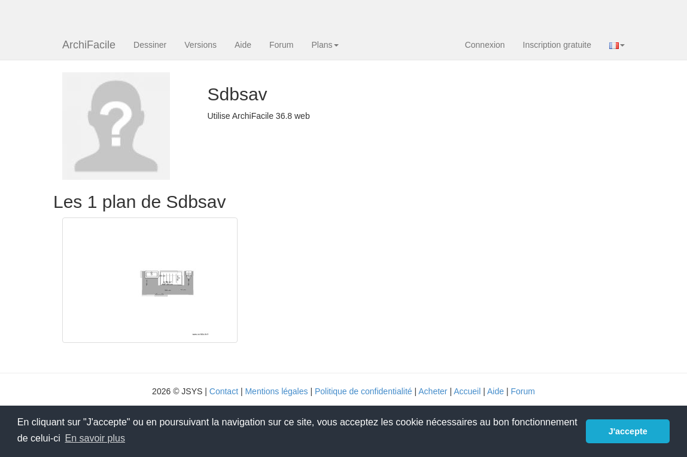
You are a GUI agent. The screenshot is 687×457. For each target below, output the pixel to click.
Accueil (467, 391)
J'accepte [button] (628, 431)
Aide (243, 45)
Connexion (485, 45)
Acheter (432, 391)
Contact (223, 391)
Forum (281, 45)
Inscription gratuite (557, 45)
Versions (200, 45)
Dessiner (149, 45)
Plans (324, 45)
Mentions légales (276, 391)
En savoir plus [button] (95, 438)
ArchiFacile (88, 45)
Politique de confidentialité (363, 391)
